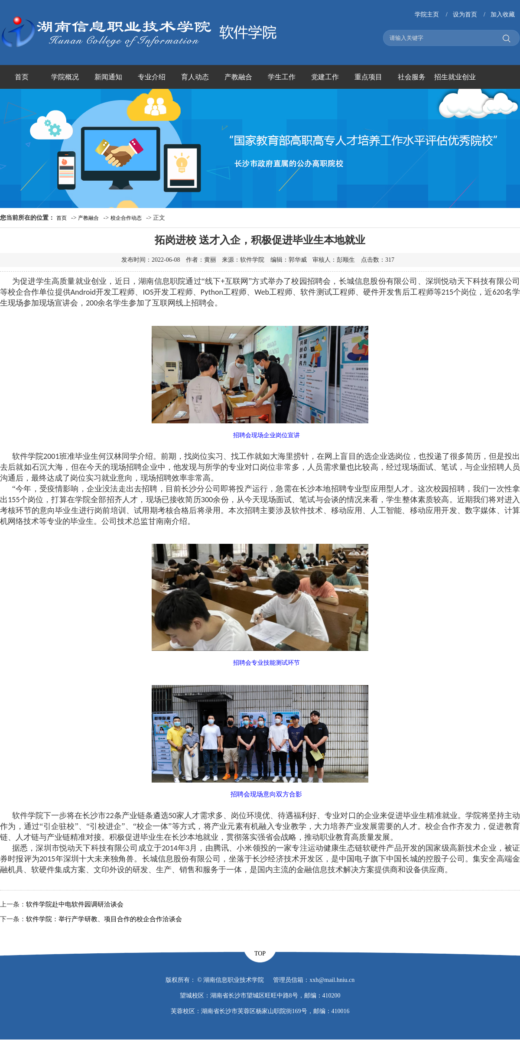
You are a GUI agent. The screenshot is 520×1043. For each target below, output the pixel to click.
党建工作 (325, 77)
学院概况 (65, 77)
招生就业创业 (455, 77)
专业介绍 (152, 77)
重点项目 (368, 77)
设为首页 (465, 14)
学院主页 (427, 14)
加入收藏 (503, 14)
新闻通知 (108, 77)
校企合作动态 (126, 218)
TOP (260, 953)
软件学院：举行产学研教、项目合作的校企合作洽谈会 (104, 919)
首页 (22, 77)
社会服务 (412, 77)
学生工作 (282, 77)
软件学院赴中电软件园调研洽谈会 (75, 904)
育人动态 (195, 77)
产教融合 (238, 77)
